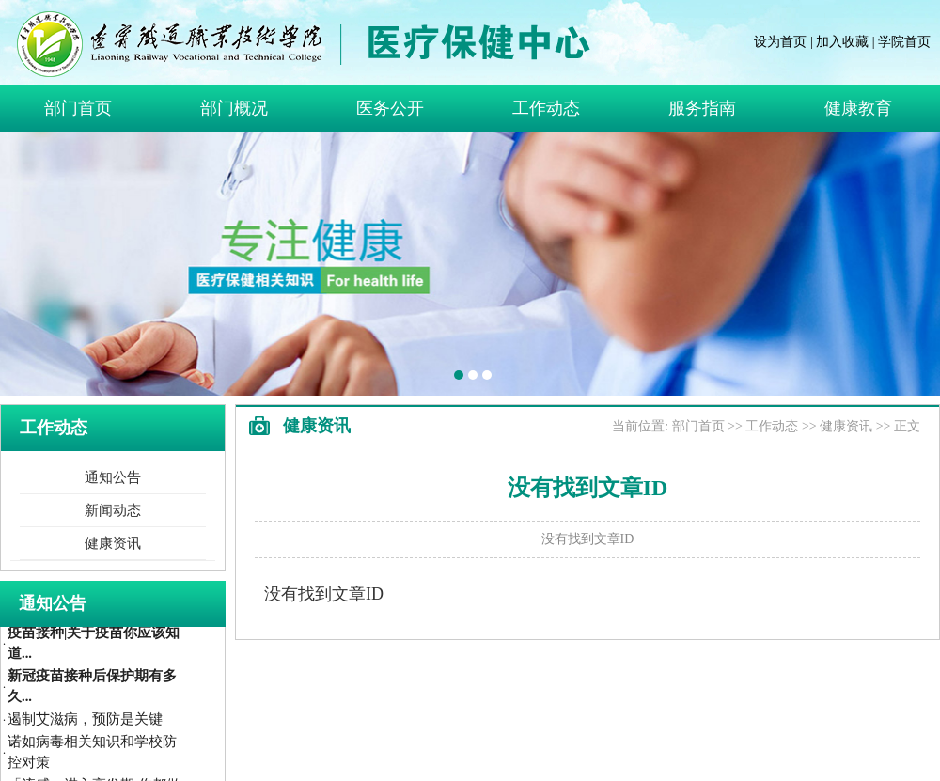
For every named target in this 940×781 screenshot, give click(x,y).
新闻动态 (113, 510)
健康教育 (858, 108)
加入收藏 (842, 42)
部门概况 (234, 108)
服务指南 (702, 108)
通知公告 (113, 477)
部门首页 (78, 108)
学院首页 (904, 42)
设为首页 (780, 42)
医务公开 (390, 108)
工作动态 (546, 108)
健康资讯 (113, 543)
